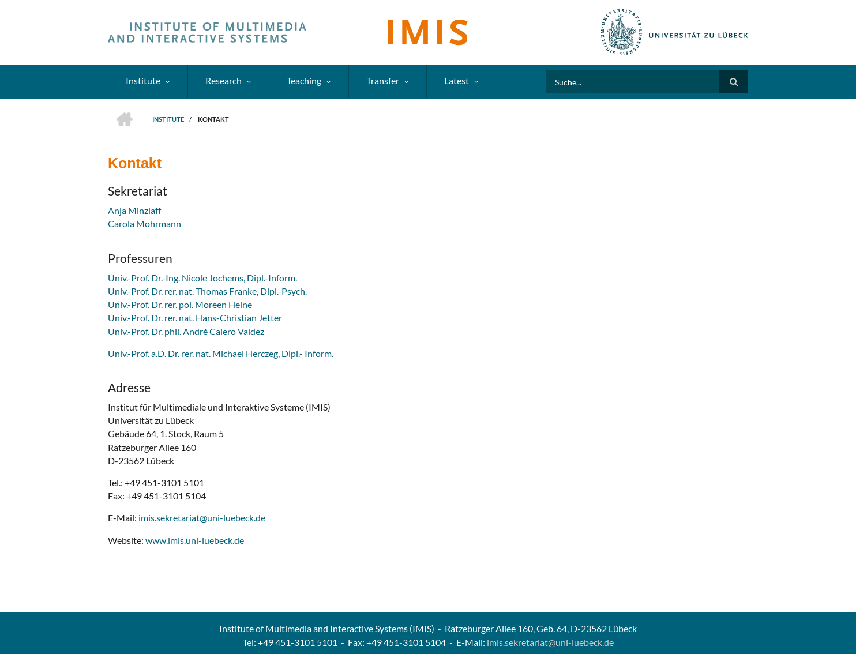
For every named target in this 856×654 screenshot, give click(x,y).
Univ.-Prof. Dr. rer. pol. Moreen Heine (180, 304)
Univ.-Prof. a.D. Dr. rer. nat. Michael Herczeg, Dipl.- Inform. (220, 353)
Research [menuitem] (223, 80)
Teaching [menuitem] (304, 80)
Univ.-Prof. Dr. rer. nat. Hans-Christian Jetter (195, 317)
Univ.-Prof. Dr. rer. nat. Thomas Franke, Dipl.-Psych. (207, 290)
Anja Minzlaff (134, 210)
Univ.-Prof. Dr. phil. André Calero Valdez (186, 331)
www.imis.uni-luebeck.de (194, 540)
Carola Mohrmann (144, 223)
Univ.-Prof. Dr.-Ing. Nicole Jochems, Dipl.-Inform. (202, 277)
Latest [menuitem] (456, 80)
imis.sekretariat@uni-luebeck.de (201, 517)
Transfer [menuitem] (382, 80)
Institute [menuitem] (143, 80)
